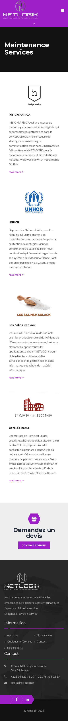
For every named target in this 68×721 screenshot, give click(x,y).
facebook (17, 699)
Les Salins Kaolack (22, 325)
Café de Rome (19, 428)
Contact (42, 641)
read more (16, 171)
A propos (12, 635)
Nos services (44, 635)
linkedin (27, 699)
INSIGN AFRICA (19, 114)
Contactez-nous (34, 545)
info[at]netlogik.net (22, 682)
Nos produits (15, 647)
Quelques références (19, 641)
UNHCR (14, 222)
